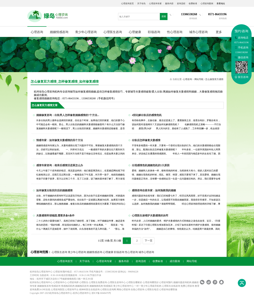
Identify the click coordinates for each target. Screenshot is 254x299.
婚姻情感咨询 (59, 32)
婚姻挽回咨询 (82, 286)
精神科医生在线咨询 (89, 289)
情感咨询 (55, 286)
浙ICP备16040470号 (101, 293)
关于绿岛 (141, 3)
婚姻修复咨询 (44, 286)
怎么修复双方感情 (214, 79)
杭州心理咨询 (80, 293)
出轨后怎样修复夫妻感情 (146, 140)
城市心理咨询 (198, 32)
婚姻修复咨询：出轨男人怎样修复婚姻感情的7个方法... (67, 115)
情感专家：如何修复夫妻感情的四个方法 (59, 140)
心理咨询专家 (155, 3)
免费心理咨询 (187, 286)
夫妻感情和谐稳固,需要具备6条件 (55, 215)
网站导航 (198, 79)
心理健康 (135, 32)
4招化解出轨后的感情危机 (147, 115)
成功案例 (175, 261)
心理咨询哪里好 (151, 282)
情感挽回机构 (68, 286)
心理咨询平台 (72, 289)
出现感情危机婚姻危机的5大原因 (150, 165)
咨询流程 (181, 3)
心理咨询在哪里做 (168, 289)
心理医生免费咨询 (98, 282)
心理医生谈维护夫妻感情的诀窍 (150, 215)
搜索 (164, 16)
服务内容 (169, 3)
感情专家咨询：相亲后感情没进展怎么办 (59, 165)
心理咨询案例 (207, 3)
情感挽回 (108, 286)
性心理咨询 (174, 32)
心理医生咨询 (113, 32)
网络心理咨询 (123, 289)
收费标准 (193, 3)
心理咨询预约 (166, 282)
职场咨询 (154, 32)
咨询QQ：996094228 (128, 271)
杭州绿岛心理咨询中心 (41, 282)
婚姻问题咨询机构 (182, 282)
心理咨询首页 (127, 3)
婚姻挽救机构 (96, 286)
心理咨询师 (73, 282)
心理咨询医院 (57, 289)
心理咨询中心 (60, 282)
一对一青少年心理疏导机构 (147, 286)
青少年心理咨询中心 (123, 286)
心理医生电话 (152, 289)
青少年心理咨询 (86, 32)
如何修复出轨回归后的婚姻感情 (54, 190)
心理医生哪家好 (134, 282)
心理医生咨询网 (108, 289)
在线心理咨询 (137, 289)
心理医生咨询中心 (117, 282)
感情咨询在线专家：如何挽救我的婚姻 (154, 190)
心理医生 (83, 282)
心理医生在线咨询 (171, 286)
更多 (219, 32)
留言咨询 (241, 77)
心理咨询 (37, 32)
